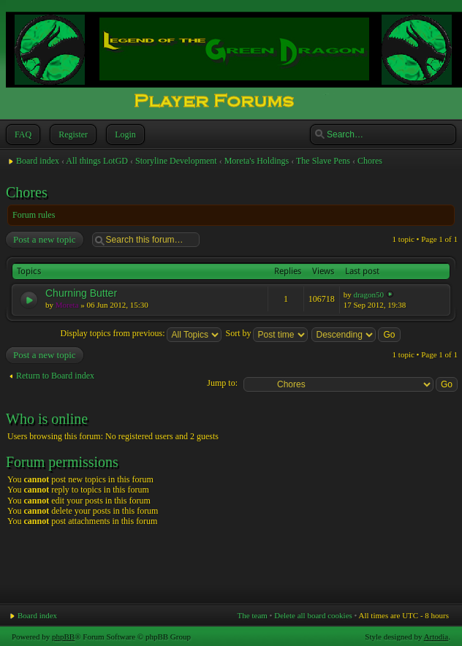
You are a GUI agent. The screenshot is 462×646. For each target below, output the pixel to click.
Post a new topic (44, 239)
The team (253, 615)
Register (72, 134)
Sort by (266, 333)
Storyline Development (176, 161)
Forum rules (33, 215)
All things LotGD (97, 161)
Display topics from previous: (140, 333)
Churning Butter (81, 293)
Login (124, 134)
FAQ (21, 134)
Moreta (67, 304)
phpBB (63, 636)
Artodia (436, 636)
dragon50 (368, 294)
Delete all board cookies (313, 615)
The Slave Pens (323, 161)
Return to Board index (55, 375)
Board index (37, 161)
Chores (369, 161)
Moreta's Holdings (256, 161)
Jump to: (222, 383)
